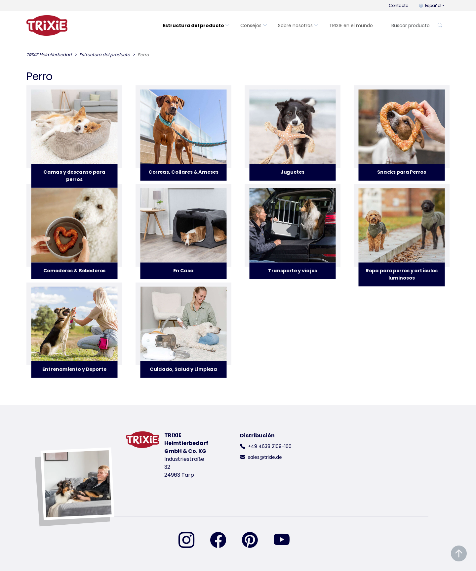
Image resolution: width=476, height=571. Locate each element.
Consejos (253, 25)
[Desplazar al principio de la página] (458, 554)
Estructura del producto (196, 25)
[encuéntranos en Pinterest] (254, 540)
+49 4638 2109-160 (270, 446)
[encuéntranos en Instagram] (190, 540)
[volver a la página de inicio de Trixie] (46, 25)
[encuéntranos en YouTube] (286, 540)
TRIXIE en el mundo (351, 25)
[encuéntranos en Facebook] (222, 540)
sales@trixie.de (265, 457)
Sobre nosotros (298, 25)
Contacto (398, 5)
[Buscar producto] (410, 25)
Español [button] (430, 5)
